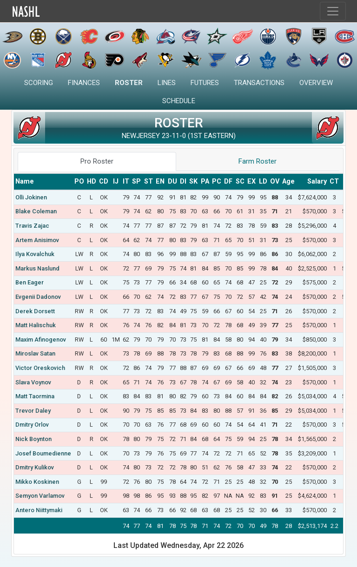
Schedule (178, 101)
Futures (205, 83)
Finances (84, 83)
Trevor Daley (33, 410)
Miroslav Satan (35, 353)
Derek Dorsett (35, 311)
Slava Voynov (33, 382)
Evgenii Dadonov (38, 296)
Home (46, 11)
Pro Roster (96, 161)
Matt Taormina (34, 396)
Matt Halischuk (35, 325)
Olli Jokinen (31, 197)
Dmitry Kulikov (34, 467)
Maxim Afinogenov (40, 339)
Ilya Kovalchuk (34, 254)
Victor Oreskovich (40, 367)
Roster (129, 83)
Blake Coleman (36, 211)
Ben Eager (29, 282)
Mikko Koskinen (37, 481)
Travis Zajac (32, 225)
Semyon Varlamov (40, 495)
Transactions (259, 83)
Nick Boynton (33, 438)
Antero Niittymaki (38, 510)
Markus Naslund (37, 268)
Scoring (38, 83)
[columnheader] (43, 181)
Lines (167, 83)
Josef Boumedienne (43, 453)
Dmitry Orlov (32, 424)
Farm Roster (257, 161)
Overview (316, 83)
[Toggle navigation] (333, 11)
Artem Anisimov (37, 240)
